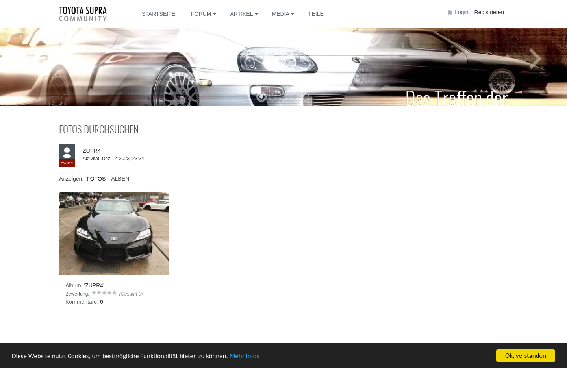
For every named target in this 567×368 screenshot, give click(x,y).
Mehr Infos (244, 356)
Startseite (158, 14)
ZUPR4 (92, 151)
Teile (316, 14)
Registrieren (489, 12)
